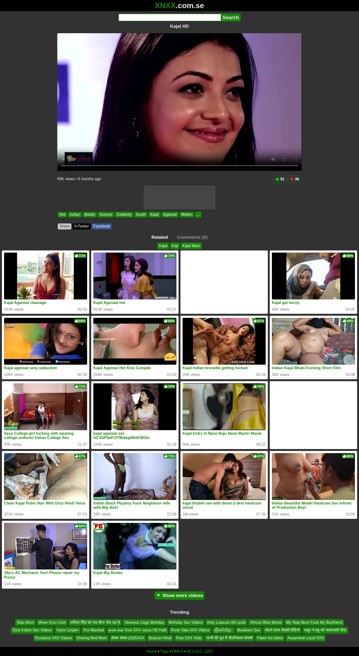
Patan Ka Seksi (270, 638)
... (198, 214)
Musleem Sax (248, 630)
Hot (62, 214)
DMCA (177, 651)
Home (151, 651)
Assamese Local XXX (305, 638)
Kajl (175, 246)
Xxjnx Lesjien (67, 630)
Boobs (89, 214)
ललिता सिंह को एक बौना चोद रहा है (95, 622)
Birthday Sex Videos (186, 622)
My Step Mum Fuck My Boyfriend (314, 622)
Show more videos (179, 595)
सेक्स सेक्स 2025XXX (127, 638)
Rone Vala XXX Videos (190, 630)
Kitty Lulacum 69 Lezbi (226, 622)
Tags (164, 651)
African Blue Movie (266, 622)
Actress (106, 214)
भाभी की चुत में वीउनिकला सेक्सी (229, 638)
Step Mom (25, 622)
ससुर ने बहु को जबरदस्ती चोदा (325, 630)
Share (64, 226)
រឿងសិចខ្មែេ (223, 630)
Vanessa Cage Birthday (144, 622)
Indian (75, 214)
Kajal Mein (191, 246)
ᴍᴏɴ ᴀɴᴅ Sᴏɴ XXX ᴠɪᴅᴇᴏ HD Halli (137, 630)
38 (294, 179)
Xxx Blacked (93, 630)
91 (280, 179)
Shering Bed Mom (91, 638)
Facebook (101, 226)
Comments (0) (192, 237)
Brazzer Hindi (160, 638)
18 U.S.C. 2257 (200, 651)
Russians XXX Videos (53, 638)
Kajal (154, 214)
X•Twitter (81, 226)
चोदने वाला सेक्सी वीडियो (282, 630)
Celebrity (124, 214)
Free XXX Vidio (189, 638)
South (141, 214)
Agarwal (170, 214)
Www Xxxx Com (52, 622)
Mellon (186, 214)
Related (159, 237)
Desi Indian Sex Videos (32, 630)
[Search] (169, 17)
